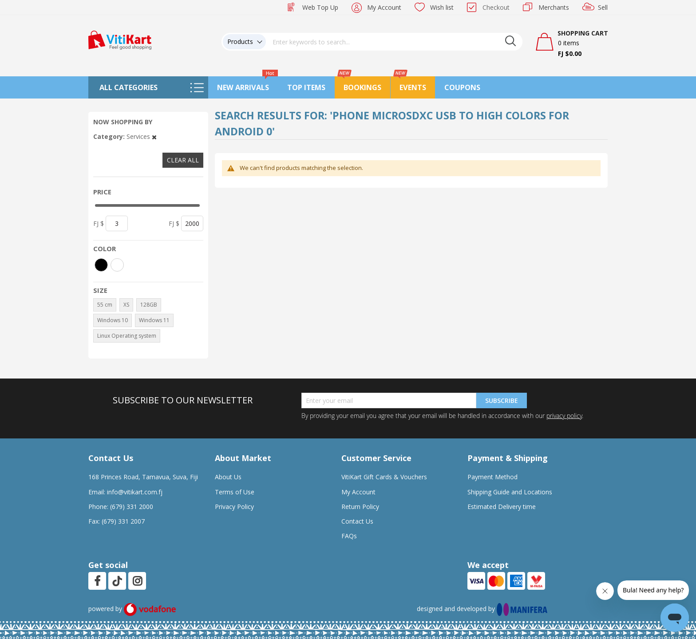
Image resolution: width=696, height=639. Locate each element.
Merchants (553, 7)
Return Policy (360, 506)
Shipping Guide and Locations (509, 492)
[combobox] (394, 42)
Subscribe (501, 400)
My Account (384, 7)
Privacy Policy (234, 506)
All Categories (128, 87)
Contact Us (357, 521)
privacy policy (564, 415)
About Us (228, 477)
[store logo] (119, 39)
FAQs (349, 536)
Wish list (442, 7)
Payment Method (492, 477)
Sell (603, 7)
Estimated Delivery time (501, 506)
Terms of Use (234, 492)
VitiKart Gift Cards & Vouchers (384, 477)
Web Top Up (320, 7)
